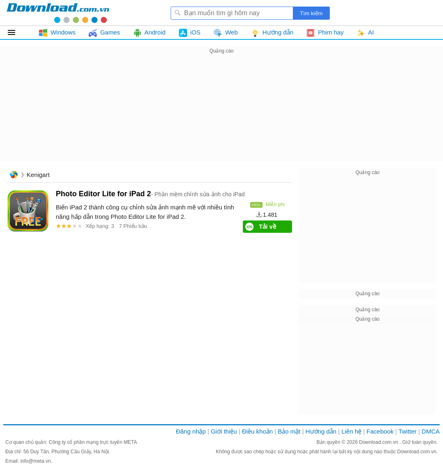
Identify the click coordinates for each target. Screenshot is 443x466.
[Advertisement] (221, 113)
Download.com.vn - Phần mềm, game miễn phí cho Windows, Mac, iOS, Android (58, 13)
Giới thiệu (224, 431)
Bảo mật (289, 431)
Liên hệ (351, 431)
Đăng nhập (191, 431)
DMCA (431, 431)
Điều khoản (257, 431)
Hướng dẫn (321, 431)
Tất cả (16, 32)
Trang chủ (13, 175)
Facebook (380, 431)
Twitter (407, 431)
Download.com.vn (379, 442)
